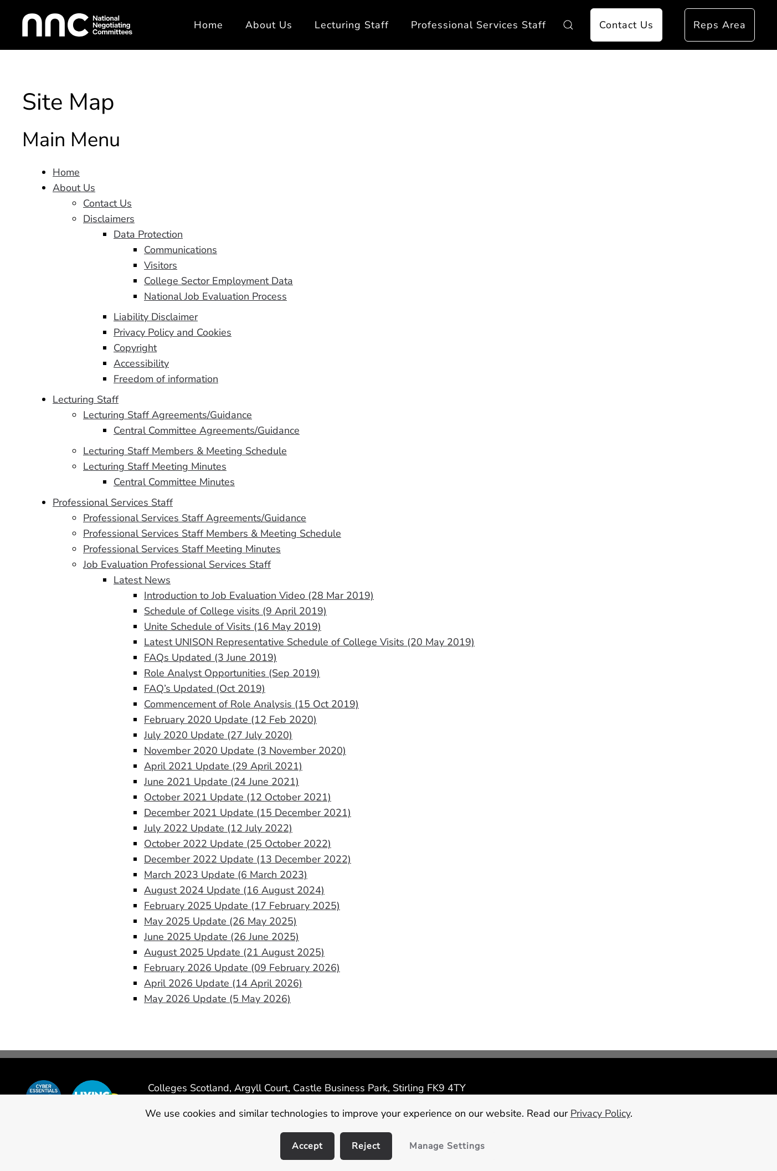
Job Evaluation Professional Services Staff (177, 564)
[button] (568, 25)
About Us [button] (268, 25)
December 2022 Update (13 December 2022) (247, 859)
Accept (307, 1146)
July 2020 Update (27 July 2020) (218, 735)
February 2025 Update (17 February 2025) (242, 905)
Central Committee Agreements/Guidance (207, 430)
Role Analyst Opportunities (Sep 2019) (232, 673)
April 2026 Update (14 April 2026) (223, 983)
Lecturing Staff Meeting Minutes (155, 466)
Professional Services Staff (113, 502)
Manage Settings (447, 1146)
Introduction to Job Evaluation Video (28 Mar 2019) (259, 595)
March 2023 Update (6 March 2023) (225, 874)
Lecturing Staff (86, 399)
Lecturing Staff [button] (352, 25)
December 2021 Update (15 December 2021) (247, 812)
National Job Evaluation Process (215, 296)
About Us (74, 187)
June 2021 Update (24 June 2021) (221, 781)
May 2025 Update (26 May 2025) (220, 921)
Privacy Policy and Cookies (172, 332)
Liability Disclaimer (156, 316)
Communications (180, 249)
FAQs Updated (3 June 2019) (210, 657)
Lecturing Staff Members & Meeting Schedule (185, 451)
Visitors (160, 265)
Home (208, 25)
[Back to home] (77, 25)
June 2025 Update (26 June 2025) (221, 936)
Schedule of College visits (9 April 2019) (235, 611)
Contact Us (626, 25)
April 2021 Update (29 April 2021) (223, 766)
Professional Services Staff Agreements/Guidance (194, 518)
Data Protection (148, 234)
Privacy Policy (600, 1113)
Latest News (142, 580)
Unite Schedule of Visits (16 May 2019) (232, 626)
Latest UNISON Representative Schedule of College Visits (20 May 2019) (309, 642)
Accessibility (141, 363)
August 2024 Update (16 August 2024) (234, 890)
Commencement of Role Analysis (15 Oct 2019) (251, 704)
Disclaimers (109, 218)
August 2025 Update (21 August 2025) (234, 952)
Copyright (135, 348)
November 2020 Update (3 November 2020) (245, 750)
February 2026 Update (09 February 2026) (242, 967)
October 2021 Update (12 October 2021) (237, 797)
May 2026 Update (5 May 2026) (217, 998)
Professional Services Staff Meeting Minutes (182, 549)
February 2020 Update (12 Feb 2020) (230, 719)
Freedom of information (166, 379)
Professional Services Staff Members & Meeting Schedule (212, 533)
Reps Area (719, 25)
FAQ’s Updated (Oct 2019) (204, 688)
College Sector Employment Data (218, 280)
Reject (366, 1146)
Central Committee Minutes (174, 482)
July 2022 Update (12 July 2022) (218, 828)
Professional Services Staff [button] (478, 25)
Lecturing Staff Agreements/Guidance (167, 415)
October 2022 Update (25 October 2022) (237, 843)
